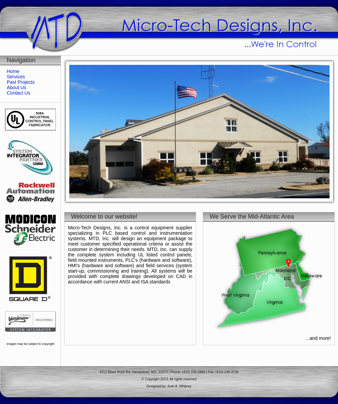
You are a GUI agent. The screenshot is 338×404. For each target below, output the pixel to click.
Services (16, 76)
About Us (16, 87)
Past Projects (20, 82)
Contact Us (18, 93)
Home (13, 71)
